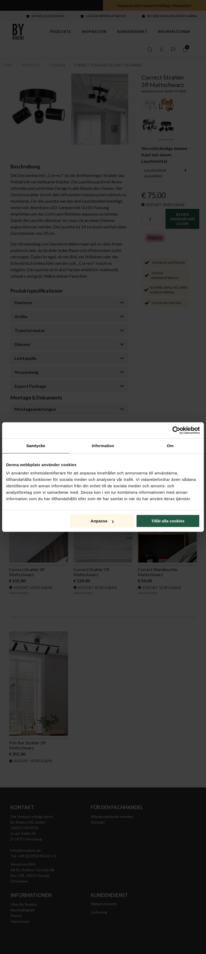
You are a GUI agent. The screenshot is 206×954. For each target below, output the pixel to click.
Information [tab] (103, 445)
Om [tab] (170, 445)
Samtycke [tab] (35, 445)
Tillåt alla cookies (168, 521)
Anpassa (102, 521)
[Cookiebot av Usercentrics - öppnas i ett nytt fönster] (176, 430)
